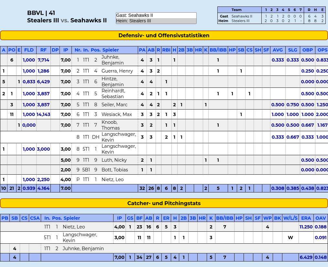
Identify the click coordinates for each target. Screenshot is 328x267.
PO (11, 50)
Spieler (111, 50)
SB (241, 50)
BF (139, 218)
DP (55, 50)
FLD (29, 50)
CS (249, 50)
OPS (323, 50)
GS (130, 218)
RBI (166, 50)
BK (277, 218)
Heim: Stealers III (156, 21)
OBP (307, 50)
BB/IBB (218, 50)
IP (65, 50)
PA (142, 50)
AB (151, 50)
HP (232, 50)
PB (5, 218)
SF (266, 50)
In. (86, 50)
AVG (278, 50)
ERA (306, 218)
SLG (292, 50)
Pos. (96, 50)
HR (198, 50)
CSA (35, 218)
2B (182, 50)
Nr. (78, 50)
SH (258, 50)
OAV (320, 218)
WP (267, 218)
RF (43, 50)
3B (190, 50)
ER (166, 218)
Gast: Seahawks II (156, 15)
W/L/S (290, 218)
